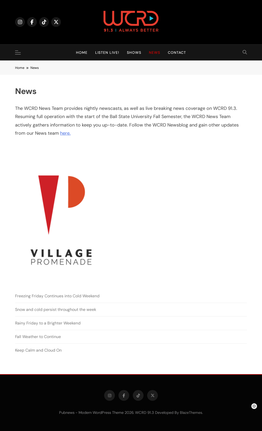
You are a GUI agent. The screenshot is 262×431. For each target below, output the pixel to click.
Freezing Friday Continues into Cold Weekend (57, 296)
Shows (134, 52)
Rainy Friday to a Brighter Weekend (48, 323)
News (154, 52)
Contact (177, 52)
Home (82, 52)
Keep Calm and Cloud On (38, 350)
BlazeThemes (191, 412)
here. (65, 133)
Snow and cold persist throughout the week (55, 309)
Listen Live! (107, 52)
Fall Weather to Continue (38, 336)
